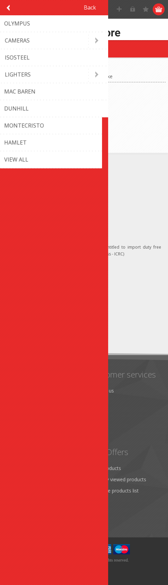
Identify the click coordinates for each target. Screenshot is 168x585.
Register (119, 9)
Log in (133, 9)
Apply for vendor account (37, 513)
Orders (17, 490)
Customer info (25, 468)
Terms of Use (25, 413)
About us (19, 435)
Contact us (102, 390)
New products (105, 468)
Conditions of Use (29, 424)
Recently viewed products (118, 479)
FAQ (95, 402)
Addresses (21, 479)
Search (97, 502)
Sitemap (99, 413)
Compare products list (114, 490)
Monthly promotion (31, 390)
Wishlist (18, 502)
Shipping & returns (30, 402)
